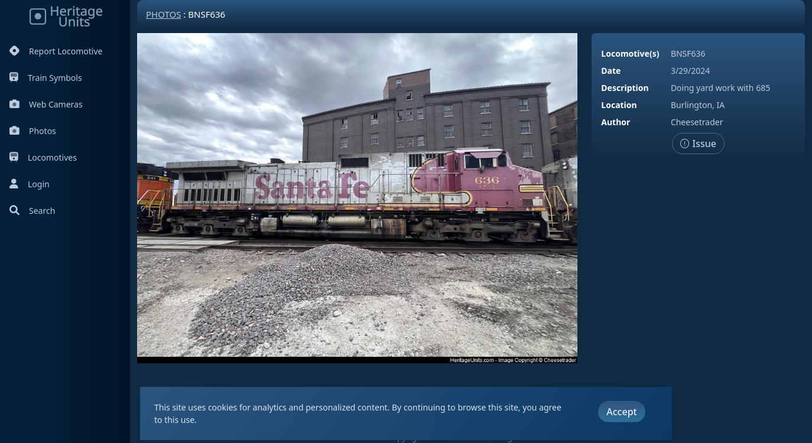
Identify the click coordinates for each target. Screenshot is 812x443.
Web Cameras (46, 104)
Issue (698, 143)
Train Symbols (45, 77)
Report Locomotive (55, 51)
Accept (621, 411)
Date (611, 70)
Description (624, 87)
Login (29, 184)
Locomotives (43, 157)
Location (618, 104)
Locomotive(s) (630, 53)
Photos (32, 130)
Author (615, 122)
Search (32, 210)
